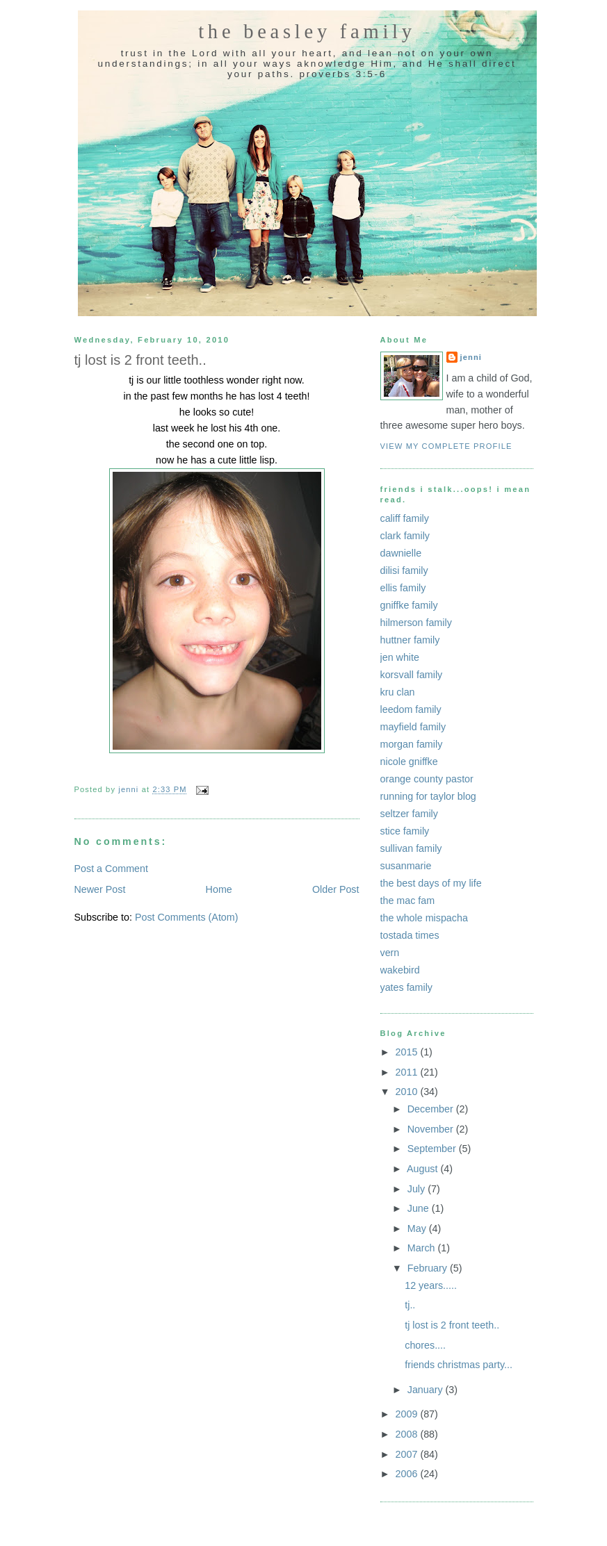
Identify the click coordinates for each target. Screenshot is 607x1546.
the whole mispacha (424, 917)
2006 (408, 1473)
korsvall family (411, 674)
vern (390, 952)
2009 (408, 1414)
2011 (408, 1072)
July (417, 1188)
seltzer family (409, 813)
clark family (405, 535)
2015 (408, 1052)
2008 (408, 1434)
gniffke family (409, 605)
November (431, 1129)
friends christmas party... (458, 1364)
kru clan (397, 692)
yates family (406, 987)
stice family (405, 831)
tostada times (409, 935)
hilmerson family (416, 622)
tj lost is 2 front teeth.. (452, 1325)
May (418, 1228)
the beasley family (307, 31)
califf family (404, 518)
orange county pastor (427, 778)
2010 (408, 1091)
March (422, 1247)
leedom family (411, 709)
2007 (408, 1454)
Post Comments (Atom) (186, 917)
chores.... (425, 1345)
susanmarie (406, 865)
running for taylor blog (428, 796)
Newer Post (100, 889)
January (426, 1389)
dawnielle (401, 553)
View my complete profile (446, 446)
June (419, 1208)
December (431, 1109)
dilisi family (404, 570)
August (423, 1168)
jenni (471, 357)
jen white (399, 657)
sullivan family (411, 848)
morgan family (411, 744)
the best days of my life (431, 883)
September (433, 1148)
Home (219, 889)
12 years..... (431, 1285)
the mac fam (407, 900)
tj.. (410, 1304)
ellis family (403, 587)
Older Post (335, 889)
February (428, 1268)
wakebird (400, 970)
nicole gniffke (409, 761)
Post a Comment (111, 868)
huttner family (410, 639)
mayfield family (413, 726)
